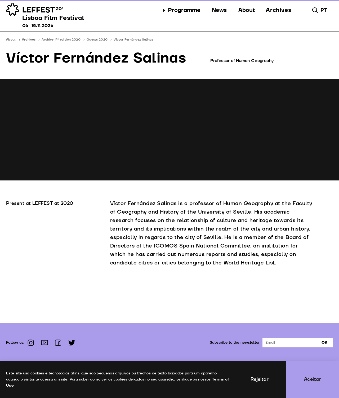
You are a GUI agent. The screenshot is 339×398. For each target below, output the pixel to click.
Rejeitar (260, 379)
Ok (324, 342)
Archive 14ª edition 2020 (61, 39)
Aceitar (312, 379)
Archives (29, 39)
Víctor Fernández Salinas (133, 39)
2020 (67, 203)
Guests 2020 (97, 39)
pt (324, 10)
